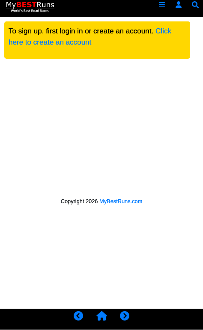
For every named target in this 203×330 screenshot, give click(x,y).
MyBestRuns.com (120, 201)
